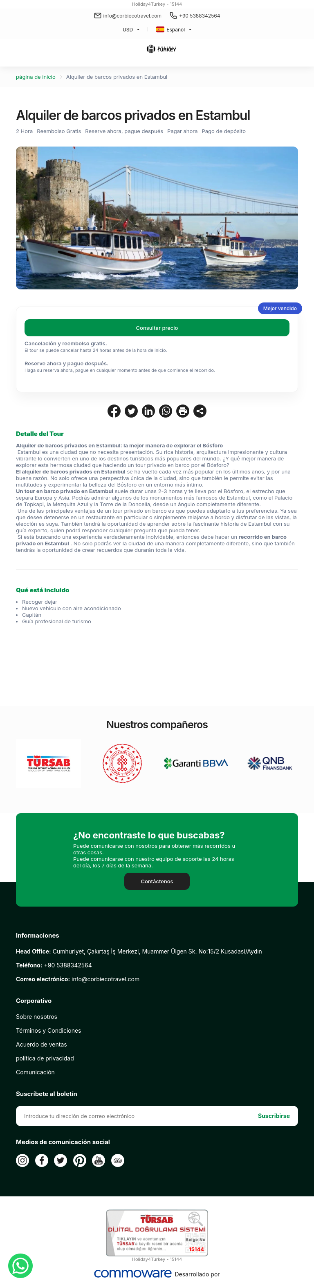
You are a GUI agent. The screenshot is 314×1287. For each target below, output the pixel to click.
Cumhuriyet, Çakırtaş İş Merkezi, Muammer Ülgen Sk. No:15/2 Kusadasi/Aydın (139, 951)
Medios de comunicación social (63, 1142)
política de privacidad (45, 1058)
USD (128, 30)
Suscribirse (274, 1115)
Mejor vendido (280, 308)
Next (281, 218)
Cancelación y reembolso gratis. (66, 343)
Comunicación (35, 1072)
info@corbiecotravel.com (127, 15)
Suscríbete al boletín (46, 1094)
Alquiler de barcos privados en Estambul (117, 76)
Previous (32, 218)
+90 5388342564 (195, 15)
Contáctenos (157, 881)
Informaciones (37, 935)
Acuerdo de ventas (41, 1044)
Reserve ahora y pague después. (66, 363)
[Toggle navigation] (10, 49)
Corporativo (34, 1001)
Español (170, 29)
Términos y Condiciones (48, 1030)
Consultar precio (157, 328)
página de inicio (36, 76)
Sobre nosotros (36, 1016)
